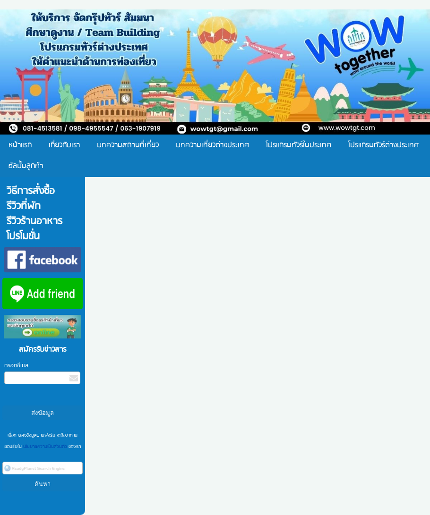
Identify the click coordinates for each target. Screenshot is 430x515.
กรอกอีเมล (16, 366)
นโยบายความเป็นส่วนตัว (45, 446)
